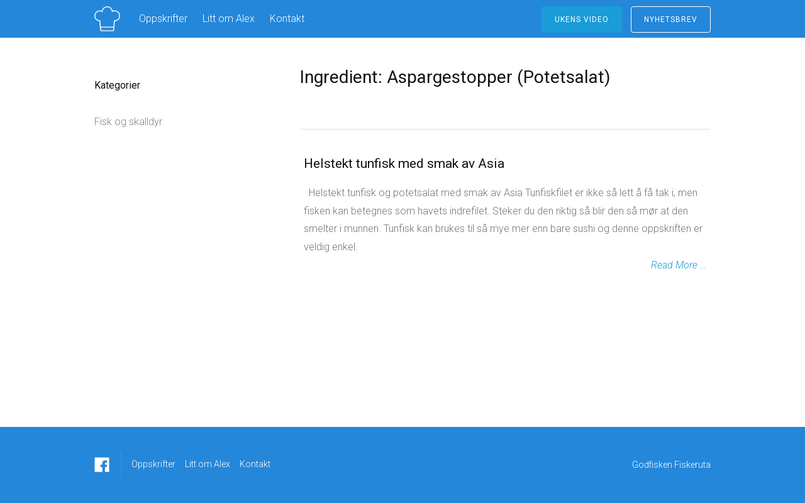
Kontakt (287, 19)
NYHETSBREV (670, 19)
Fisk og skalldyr (128, 122)
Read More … (678, 265)
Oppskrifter (163, 19)
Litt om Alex (229, 19)
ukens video (582, 19)
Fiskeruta (692, 465)
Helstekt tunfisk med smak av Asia (404, 163)
